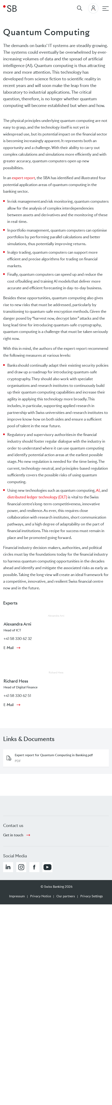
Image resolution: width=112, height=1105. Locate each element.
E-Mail (9, 648)
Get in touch (13, 835)
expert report (23, 177)
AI (98, 490)
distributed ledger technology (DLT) (37, 497)
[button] (8, 867)
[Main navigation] (105, 8)
